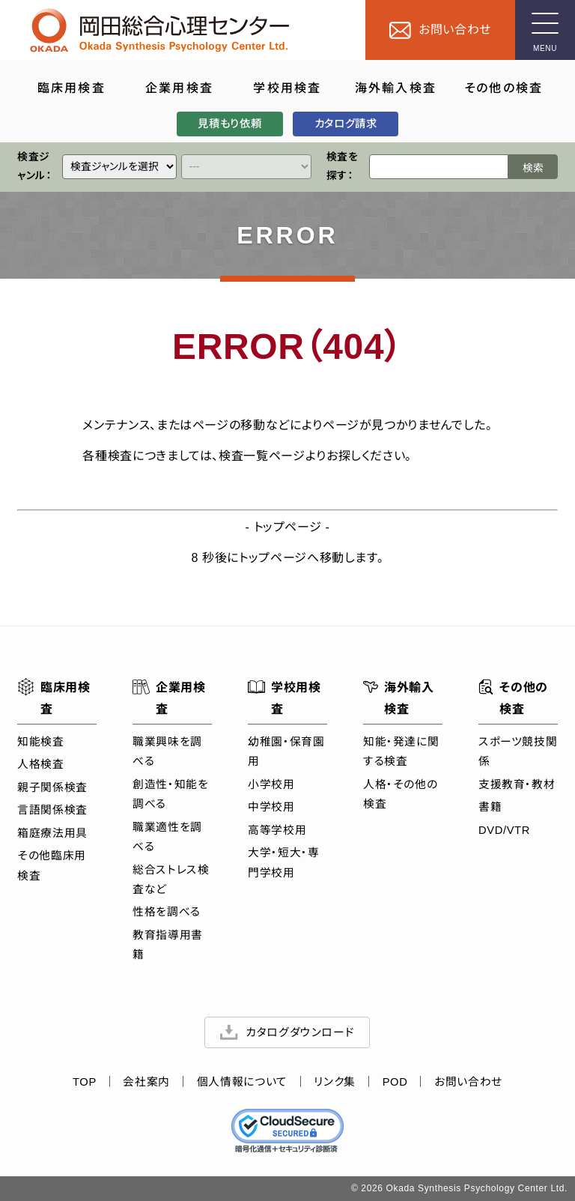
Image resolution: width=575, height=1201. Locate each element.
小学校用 (271, 784)
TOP (85, 1082)
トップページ (288, 527)
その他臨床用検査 (51, 865)
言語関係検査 (52, 810)
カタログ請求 (345, 124)
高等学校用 (277, 830)
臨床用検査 (54, 696)
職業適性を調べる (167, 837)
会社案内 (147, 1082)
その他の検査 (513, 696)
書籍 (490, 807)
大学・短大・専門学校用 (283, 862)
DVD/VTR (504, 830)
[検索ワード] (438, 167)
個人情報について (242, 1082)
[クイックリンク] (119, 167)
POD (395, 1082)
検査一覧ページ (262, 456)
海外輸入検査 (398, 696)
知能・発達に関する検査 (401, 751)
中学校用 (271, 807)
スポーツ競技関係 (517, 751)
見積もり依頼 (229, 124)
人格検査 (40, 764)
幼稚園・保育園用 (286, 751)
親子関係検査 (52, 787)
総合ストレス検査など (171, 879)
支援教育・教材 (516, 784)
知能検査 (40, 742)
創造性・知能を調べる (170, 794)
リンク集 (335, 1082)
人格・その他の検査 (400, 794)
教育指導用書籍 (168, 945)
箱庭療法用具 (52, 833)
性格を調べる (167, 913)
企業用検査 (169, 696)
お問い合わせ (468, 1082)
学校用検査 (284, 696)
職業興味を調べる (167, 751)
